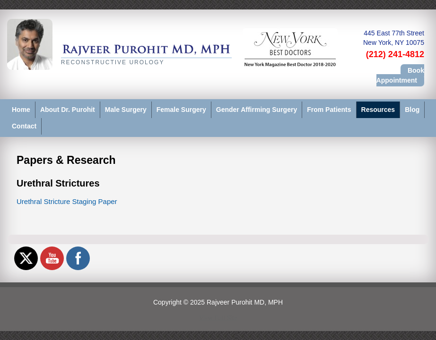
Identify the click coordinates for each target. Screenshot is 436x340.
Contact (24, 126)
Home (21, 109)
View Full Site (218, 318)
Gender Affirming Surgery (256, 109)
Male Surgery (126, 109)
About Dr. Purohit (67, 109)
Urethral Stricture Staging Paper (67, 201)
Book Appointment (400, 75)
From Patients (329, 109)
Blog (412, 109)
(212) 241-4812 (395, 54)
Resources (378, 109)
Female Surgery (181, 109)
